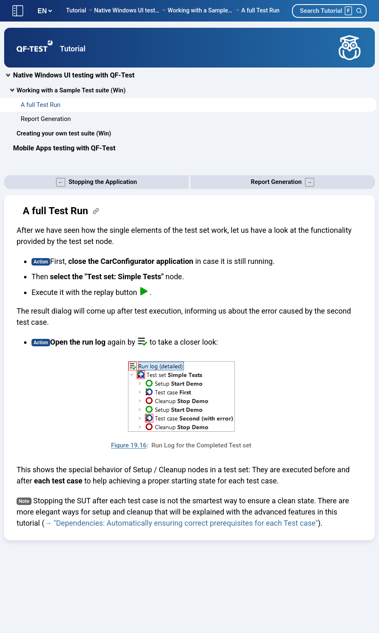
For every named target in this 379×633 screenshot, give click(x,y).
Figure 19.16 (129, 445)
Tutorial (76, 10)
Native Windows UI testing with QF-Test (127, 10)
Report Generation (46, 119)
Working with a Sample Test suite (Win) (201, 10)
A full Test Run (260, 10)
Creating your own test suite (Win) (64, 133)
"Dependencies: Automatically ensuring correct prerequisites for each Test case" (186, 523)
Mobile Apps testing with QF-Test (64, 148)
